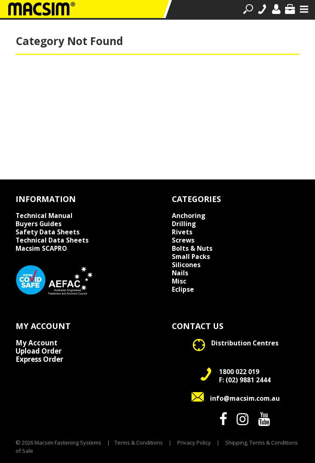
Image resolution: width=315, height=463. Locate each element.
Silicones (186, 264)
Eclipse (183, 289)
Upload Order (39, 351)
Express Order (39, 359)
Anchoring (188, 215)
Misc (179, 281)
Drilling (184, 223)
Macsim (41, 248)
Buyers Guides (39, 223)
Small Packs (191, 256)
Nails (180, 272)
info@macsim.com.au (245, 398)
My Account (36, 343)
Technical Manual (44, 215)
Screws (183, 240)
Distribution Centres (244, 342)
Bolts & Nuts (192, 248)
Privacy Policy (194, 442)
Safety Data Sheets (48, 231)
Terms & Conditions (138, 442)
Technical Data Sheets (52, 240)
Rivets (182, 231)
